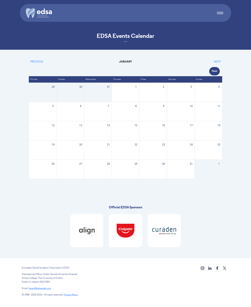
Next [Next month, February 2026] (217, 61)
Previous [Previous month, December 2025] (36, 61)
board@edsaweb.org (40, 288)
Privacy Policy (71, 295)
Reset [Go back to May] (214, 71)
